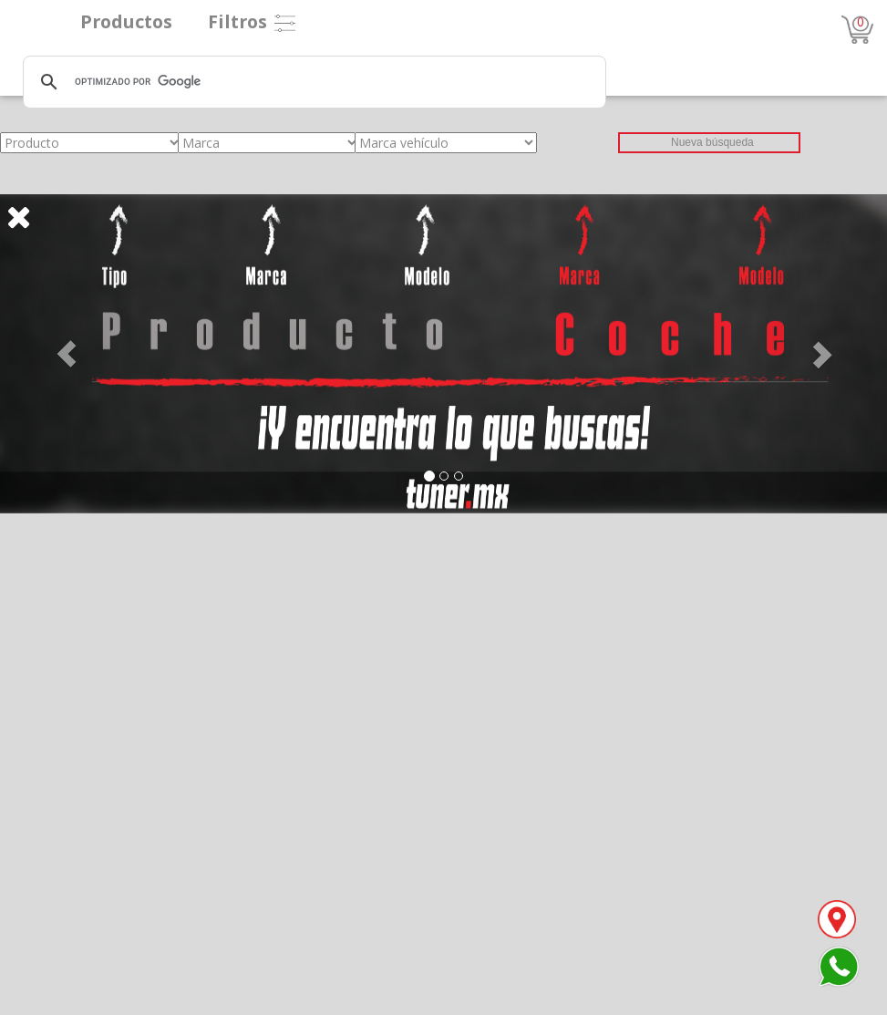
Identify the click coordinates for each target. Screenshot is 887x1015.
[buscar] (312, 82)
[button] (66, 353)
